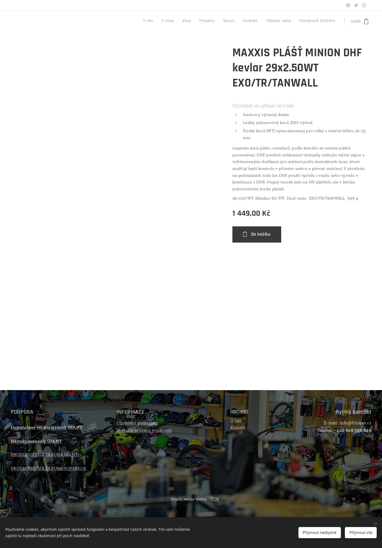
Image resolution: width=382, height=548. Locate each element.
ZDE (215, 499)
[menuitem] (273, 21)
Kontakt (237, 427)
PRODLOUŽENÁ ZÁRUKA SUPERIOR (49, 468)
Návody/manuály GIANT (36, 441)
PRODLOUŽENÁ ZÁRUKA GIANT (44, 454)
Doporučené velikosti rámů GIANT (47, 427)
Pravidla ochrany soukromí (144, 430)
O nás (235, 420)
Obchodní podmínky (137, 422)
